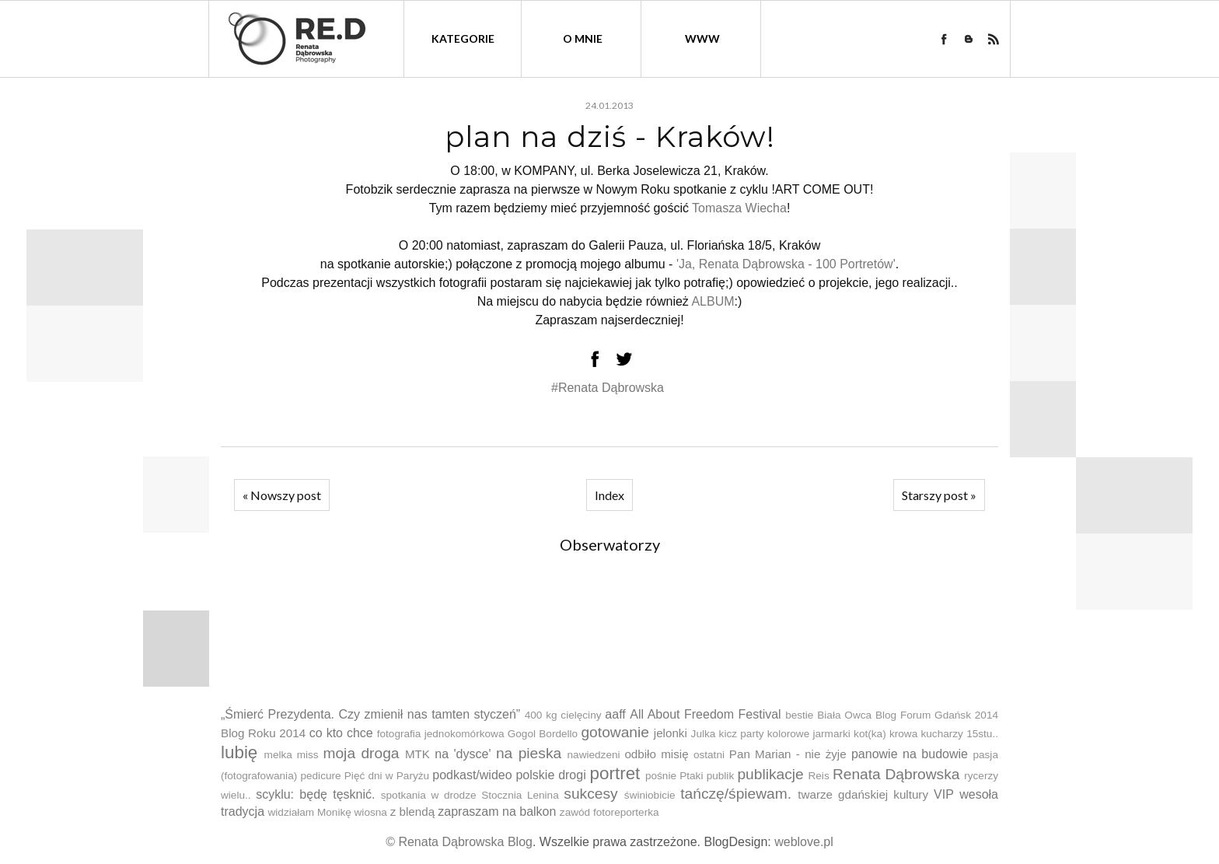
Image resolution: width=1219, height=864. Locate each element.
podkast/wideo (472, 775)
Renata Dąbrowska (896, 774)
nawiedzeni (594, 755)
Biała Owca (844, 715)
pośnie (660, 776)
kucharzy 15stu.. (958, 734)
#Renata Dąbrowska (607, 387)
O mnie (583, 38)
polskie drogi (550, 775)
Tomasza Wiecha (739, 208)
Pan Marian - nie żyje (788, 754)
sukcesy (590, 793)
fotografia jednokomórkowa (441, 734)
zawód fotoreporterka (609, 812)
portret (615, 773)
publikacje (770, 774)
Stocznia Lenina (520, 795)
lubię (239, 752)
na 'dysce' (463, 754)
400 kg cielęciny (563, 715)
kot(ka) (870, 734)
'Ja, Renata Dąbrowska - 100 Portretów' (786, 264)
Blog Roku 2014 (263, 733)
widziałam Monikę (309, 812)
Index (609, 495)
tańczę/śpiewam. (735, 793)
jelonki (670, 733)
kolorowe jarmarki (809, 734)
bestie (799, 715)
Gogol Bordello (543, 734)
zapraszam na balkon (497, 811)
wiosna (371, 812)
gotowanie (614, 732)
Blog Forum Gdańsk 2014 (936, 715)
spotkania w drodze (429, 795)
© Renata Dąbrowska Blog (459, 841)
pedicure (320, 776)
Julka (703, 734)
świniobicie (650, 795)
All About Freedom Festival (705, 714)
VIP (944, 794)
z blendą (412, 811)
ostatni (709, 755)
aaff (615, 714)
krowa (903, 734)
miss (308, 755)
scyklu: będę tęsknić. (315, 794)
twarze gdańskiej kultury (863, 794)
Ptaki (691, 776)
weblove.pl (803, 841)
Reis (818, 776)
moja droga (361, 753)
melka (278, 755)
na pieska (528, 753)
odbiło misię (656, 754)
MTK (417, 754)
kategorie (462, 38)
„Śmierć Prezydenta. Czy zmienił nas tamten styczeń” (370, 714)
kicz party (741, 734)
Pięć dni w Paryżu (386, 776)
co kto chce (341, 733)
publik (721, 776)
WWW (702, 38)
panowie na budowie (909, 754)
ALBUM (712, 301)
